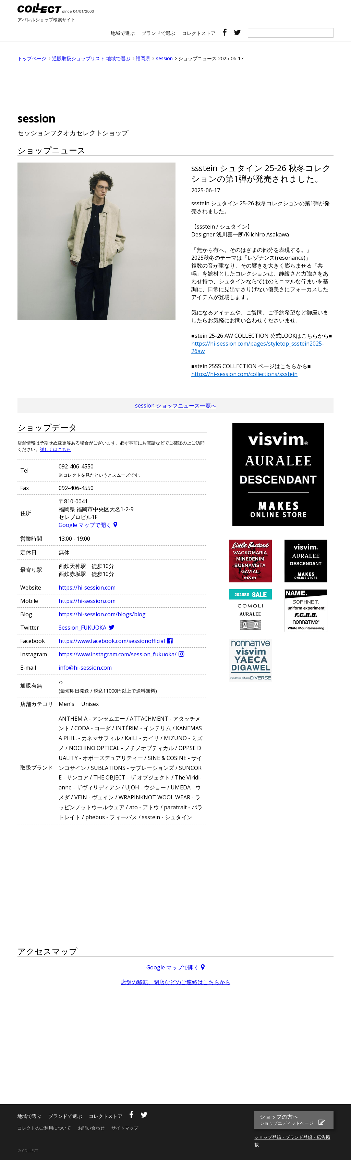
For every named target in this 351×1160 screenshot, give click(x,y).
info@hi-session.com (85, 667)
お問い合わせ (91, 1128)
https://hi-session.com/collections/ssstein (244, 374)
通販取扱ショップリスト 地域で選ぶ (91, 58)
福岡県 (143, 58)
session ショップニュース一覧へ (175, 405)
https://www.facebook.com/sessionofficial (112, 641)
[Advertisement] (175, 87)
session (164, 58)
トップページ (31, 58)
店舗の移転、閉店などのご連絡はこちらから (175, 982)
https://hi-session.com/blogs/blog (102, 614)
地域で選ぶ (123, 33)
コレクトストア (199, 33)
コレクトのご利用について (44, 1128)
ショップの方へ (287, 1119)
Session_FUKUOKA (82, 627)
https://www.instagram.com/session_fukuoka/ (118, 654)
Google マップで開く (85, 525)
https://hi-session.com (87, 587)
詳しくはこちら (55, 449)
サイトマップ (124, 1128)
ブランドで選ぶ (158, 33)
